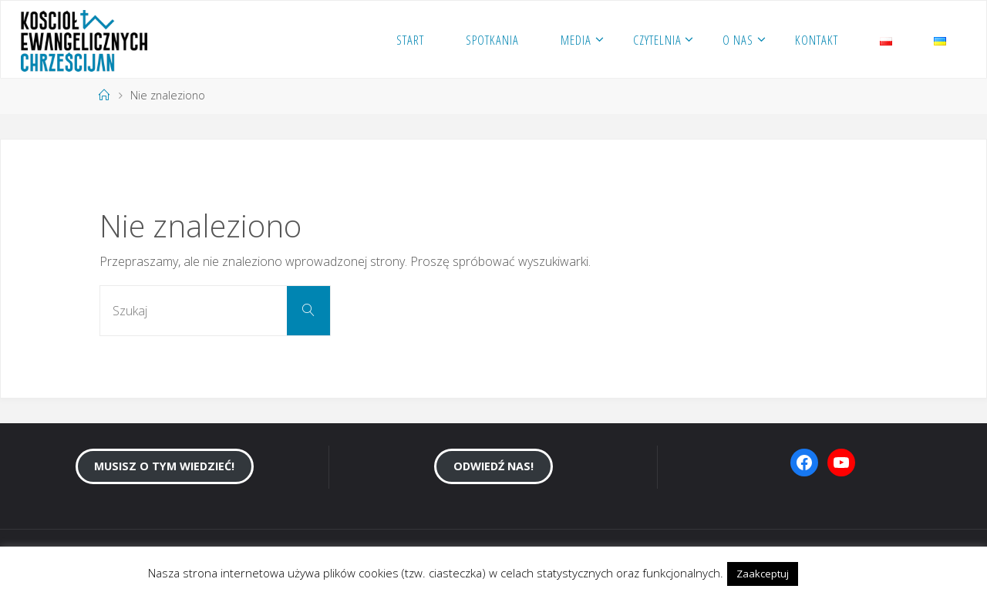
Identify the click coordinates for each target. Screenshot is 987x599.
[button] (815, 567)
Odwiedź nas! (493, 466)
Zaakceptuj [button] (762, 573)
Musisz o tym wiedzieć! (164, 466)
